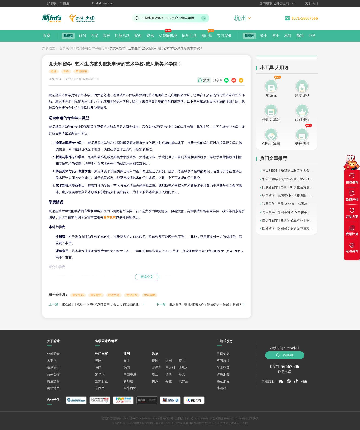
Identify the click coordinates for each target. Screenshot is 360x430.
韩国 (127, 367)
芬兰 (168, 381)
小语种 (221, 388)
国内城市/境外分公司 (274, 3)
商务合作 (53, 374)
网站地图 (53, 388)
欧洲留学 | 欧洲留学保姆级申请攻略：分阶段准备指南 (285, 230)
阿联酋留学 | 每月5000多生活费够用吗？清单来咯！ (287, 189)
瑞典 (168, 374)
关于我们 (311, 3)
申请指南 (81, 71)
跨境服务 (223, 374)
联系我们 (53, 367)
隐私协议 (253, 418)
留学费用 (95, 295)
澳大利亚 (101, 381)
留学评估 (302, 95)
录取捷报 (302, 120)
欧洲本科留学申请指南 (92, 48)
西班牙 (183, 367)
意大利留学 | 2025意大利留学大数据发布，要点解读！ (287, 172)
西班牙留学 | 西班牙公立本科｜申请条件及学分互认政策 (287, 222)
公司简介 (53, 353)
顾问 (82, 36)
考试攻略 (149, 295)
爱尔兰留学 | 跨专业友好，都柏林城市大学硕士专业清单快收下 (287, 180)
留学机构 (109, 217)
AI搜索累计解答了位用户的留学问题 (167, 18)
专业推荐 (131, 295)
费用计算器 (271, 120)
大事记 (51, 360)
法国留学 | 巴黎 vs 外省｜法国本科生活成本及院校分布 (286, 205)
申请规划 (223, 353)
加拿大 (100, 374)
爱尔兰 (157, 367)
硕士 (263, 36)
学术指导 (223, 367)
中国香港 (130, 374)
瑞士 (155, 374)
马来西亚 (130, 388)
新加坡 (128, 381)
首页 (46, 36)
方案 (94, 36)
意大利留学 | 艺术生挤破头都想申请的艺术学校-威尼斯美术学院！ (156, 48)
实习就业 (224, 36)
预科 (300, 36)
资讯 (150, 36)
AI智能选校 (167, 36)
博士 (275, 36)
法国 (168, 360)
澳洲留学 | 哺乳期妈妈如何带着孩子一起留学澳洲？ (205, 304)
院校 (106, 36)
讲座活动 (122, 36)
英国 (98, 367)
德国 (155, 360)
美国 (98, 360)
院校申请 (113, 295)
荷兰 (182, 360)
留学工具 (189, 36)
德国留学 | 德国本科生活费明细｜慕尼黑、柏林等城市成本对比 (287, 197)
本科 (288, 36)
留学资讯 (78, 295)
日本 (127, 360)
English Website (102, 3)
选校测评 (302, 144)
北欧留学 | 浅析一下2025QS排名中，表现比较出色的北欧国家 (102, 305)
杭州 (70, 48)
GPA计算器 (271, 144)
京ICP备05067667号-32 (137, 418)
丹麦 (182, 374)
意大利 (170, 367)
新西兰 (100, 388)
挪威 (155, 381)
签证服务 (223, 381)
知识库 (206, 36)
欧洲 (53, 71)
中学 (312, 36)
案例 (138, 36)
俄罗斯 (183, 381)
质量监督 (53, 381)
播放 (206, 80)
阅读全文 (146, 277)
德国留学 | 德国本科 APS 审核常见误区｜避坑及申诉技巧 (286, 213)
